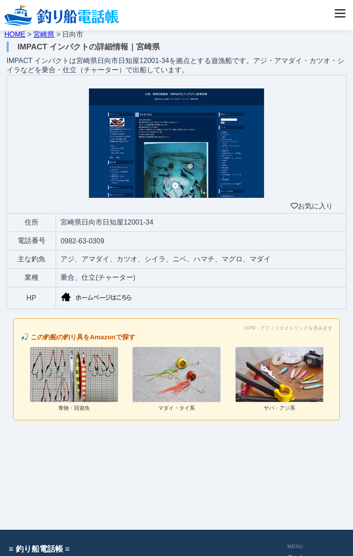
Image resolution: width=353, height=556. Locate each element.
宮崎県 (43, 34)
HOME (14, 34)
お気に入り (312, 206)
